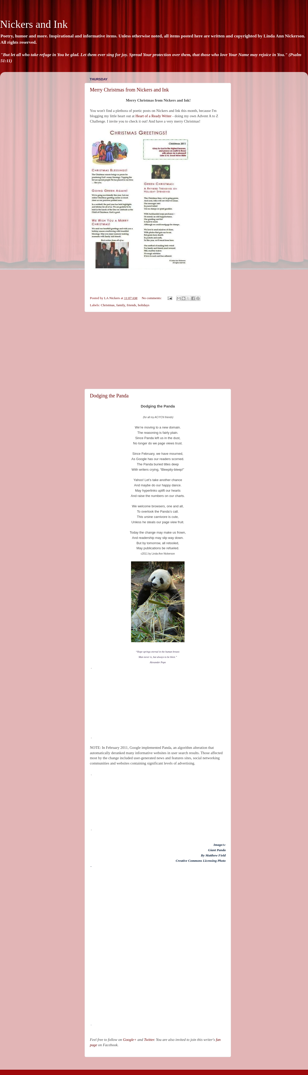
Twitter (149, 1040)
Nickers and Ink (34, 24)
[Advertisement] (158, 350)
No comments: (152, 298)
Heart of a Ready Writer (154, 116)
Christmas (108, 305)
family (120, 305)
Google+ (130, 1040)
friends (131, 305)
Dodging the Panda (109, 395)
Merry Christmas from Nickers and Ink (129, 89)
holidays (143, 305)
